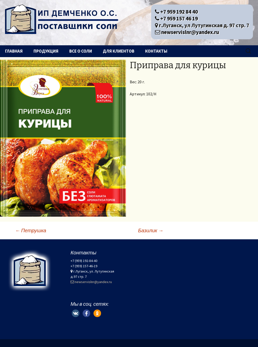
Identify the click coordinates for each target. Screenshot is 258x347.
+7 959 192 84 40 (176, 11)
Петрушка (30, 230)
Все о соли (80, 51)
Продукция (46, 51)
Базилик (150, 230)
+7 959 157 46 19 (176, 18)
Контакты (156, 51)
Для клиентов (118, 51)
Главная (14, 51)
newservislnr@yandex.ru (187, 32)
